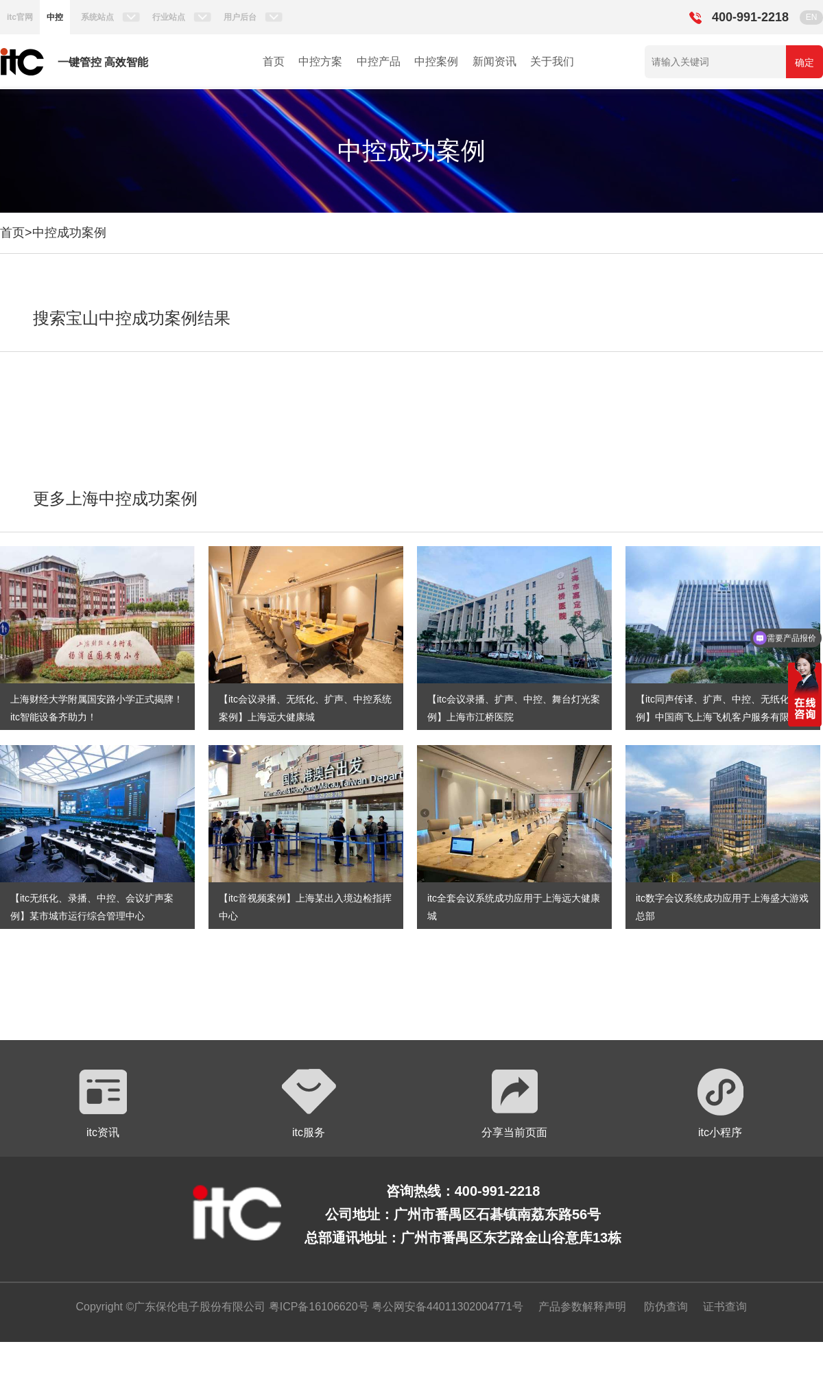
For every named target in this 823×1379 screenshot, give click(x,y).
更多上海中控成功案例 (115, 498)
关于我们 (552, 61)
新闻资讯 (494, 61)
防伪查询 (666, 1306)
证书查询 (725, 1306)
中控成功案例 (69, 232)
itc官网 (20, 17)
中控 (55, 17)
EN (812, 17)
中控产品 (379, 61)
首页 (274, 61)
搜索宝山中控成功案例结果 (131, 318)
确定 (804, 62)
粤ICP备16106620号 (316, 1306)
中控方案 (320, 61)
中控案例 (436, 61)
